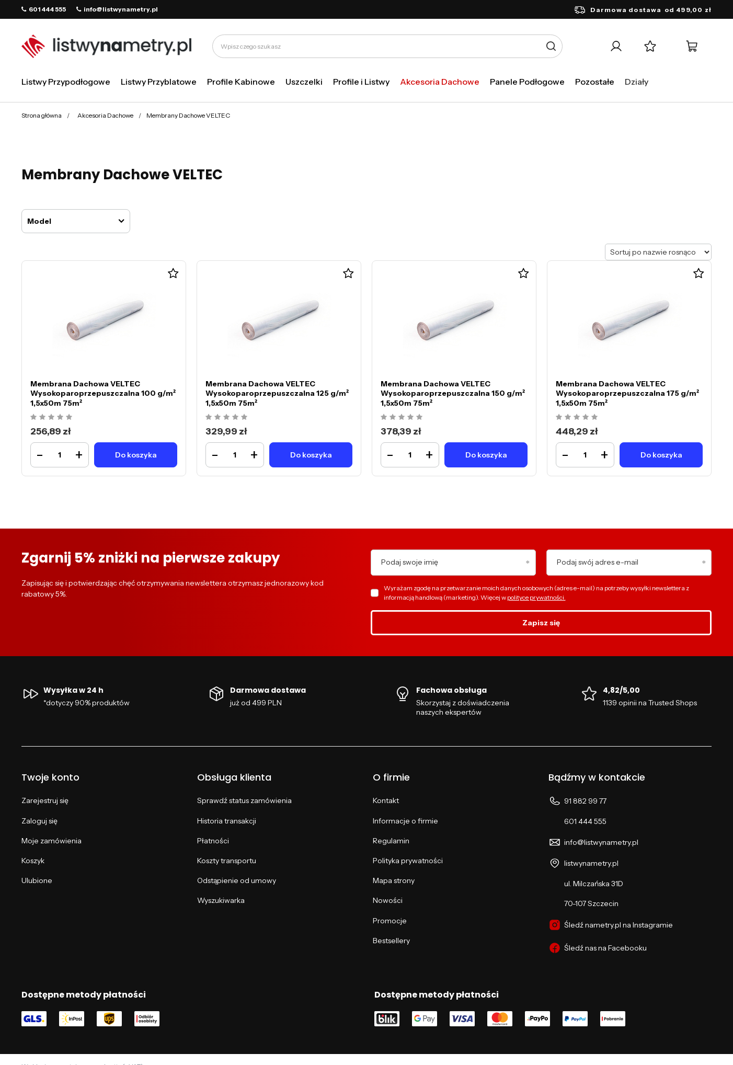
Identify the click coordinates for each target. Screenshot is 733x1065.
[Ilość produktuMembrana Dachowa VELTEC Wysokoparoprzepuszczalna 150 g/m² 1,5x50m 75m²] (410, 454)
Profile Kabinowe (241, 81)
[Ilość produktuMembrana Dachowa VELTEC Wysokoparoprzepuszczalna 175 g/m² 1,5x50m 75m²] (585, 454)
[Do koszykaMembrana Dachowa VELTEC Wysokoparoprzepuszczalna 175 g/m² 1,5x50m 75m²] (661, 454)
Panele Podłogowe (527, 81)
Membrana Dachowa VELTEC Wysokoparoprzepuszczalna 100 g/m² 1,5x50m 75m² (103, 393)
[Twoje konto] (616, 46)
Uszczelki (304, 81)
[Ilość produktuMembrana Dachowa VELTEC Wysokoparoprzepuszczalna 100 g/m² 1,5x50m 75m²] (59, 454)
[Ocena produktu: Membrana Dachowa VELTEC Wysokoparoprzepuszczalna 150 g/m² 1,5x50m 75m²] (403, 417)
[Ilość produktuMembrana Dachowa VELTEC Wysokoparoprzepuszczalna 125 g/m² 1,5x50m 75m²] (235, 454)
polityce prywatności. (536, 597)
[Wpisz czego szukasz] (387, 46)
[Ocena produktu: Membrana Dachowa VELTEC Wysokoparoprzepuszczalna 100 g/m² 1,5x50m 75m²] (52, 417)
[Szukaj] (551, 46)
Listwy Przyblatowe (159, 81)
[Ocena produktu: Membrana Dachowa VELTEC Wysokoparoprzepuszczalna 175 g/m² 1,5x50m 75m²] (578, 417)
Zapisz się (541, 622)
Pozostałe (594, 81)
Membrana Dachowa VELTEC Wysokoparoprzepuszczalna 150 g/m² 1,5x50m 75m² (453, 393)
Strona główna (41, 115)
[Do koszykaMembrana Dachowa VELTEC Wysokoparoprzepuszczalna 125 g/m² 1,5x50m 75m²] (310, 454)
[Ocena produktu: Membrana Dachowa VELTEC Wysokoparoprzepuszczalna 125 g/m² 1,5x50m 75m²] (227, 417)
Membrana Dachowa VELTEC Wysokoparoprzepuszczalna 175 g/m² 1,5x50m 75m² (627, 393)
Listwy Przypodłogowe (65, 81)
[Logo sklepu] (106, 46)
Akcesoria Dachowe (439, 81)
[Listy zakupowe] (650, 46)
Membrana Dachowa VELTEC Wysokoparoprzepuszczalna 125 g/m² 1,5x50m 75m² (277, 393)
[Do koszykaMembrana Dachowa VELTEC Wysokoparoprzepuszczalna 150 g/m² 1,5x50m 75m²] (486, 454)
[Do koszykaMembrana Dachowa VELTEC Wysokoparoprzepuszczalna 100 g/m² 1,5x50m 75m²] (135, 454)
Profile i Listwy (361, 81)
